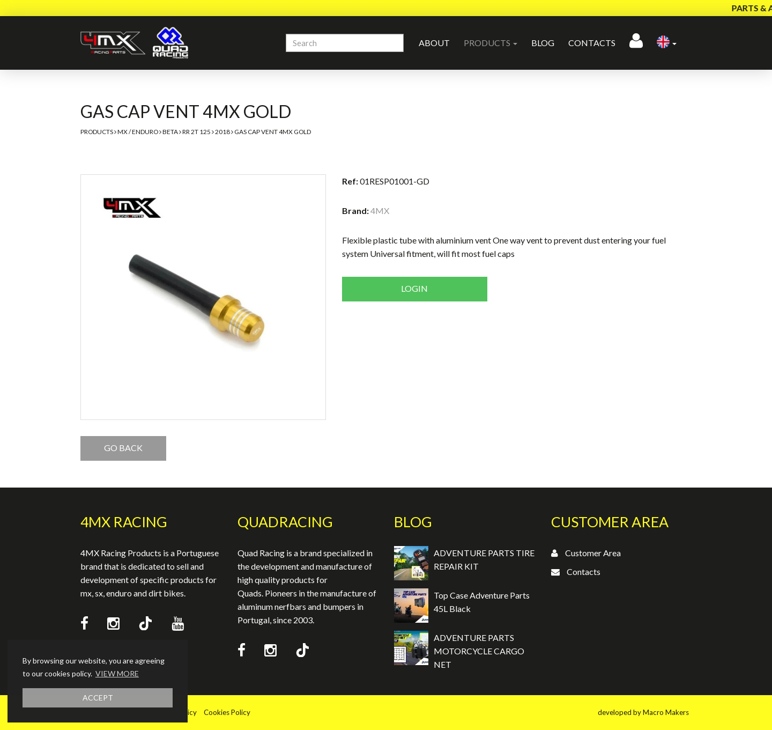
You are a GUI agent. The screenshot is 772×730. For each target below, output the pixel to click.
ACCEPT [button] (98, 697)
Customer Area (593, 553)
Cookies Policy (227, 712)
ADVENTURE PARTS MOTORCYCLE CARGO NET (479, 650)
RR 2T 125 (196, 132)
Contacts (591, 43)
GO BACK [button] (123, 448)
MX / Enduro (137, 132)
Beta (170, 132)
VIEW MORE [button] (117, 673)
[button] (667, 43)
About (434, 43)
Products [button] (490, 43)
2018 (222, 132)
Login (414, 288)
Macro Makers (666, 712)
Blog (542, 43)
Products (96, 132)
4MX (379, 210)
